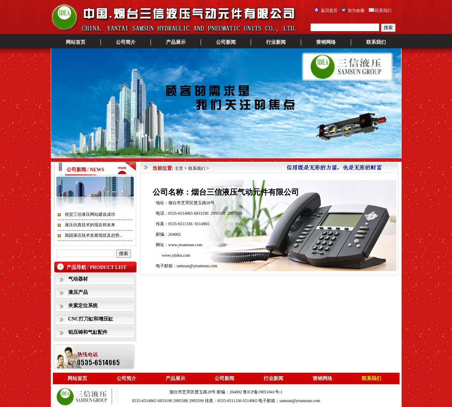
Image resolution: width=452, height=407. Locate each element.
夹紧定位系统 (83, 305)
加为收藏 (356, 10)
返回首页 (329, 10)
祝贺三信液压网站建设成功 (90, 214)
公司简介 (125, 42)
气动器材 (78, 279)
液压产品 (78, 292)
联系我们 (383, 10)
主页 (179, 168)
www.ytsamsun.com (185, 244)
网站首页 (75, 42)
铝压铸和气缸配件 (87, 332)
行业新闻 (276, 42)
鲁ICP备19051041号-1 (263, 391)
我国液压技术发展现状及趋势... (94, 235)
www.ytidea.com (176, 255)
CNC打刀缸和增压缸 (90, 319)
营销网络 (326, 42)
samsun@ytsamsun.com (197, 265)
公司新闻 (226, 42)
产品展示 (176, 42)
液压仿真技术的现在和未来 (90, 224)
